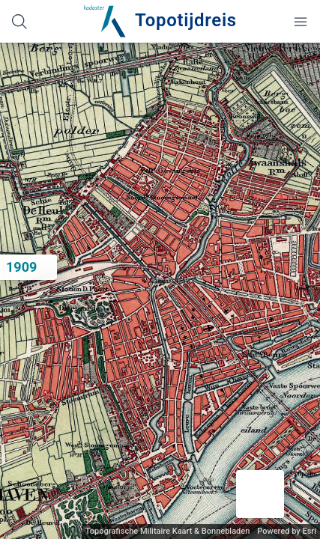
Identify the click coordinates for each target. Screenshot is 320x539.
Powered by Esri (286, 531)
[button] (260, 494)
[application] (160, 291)
